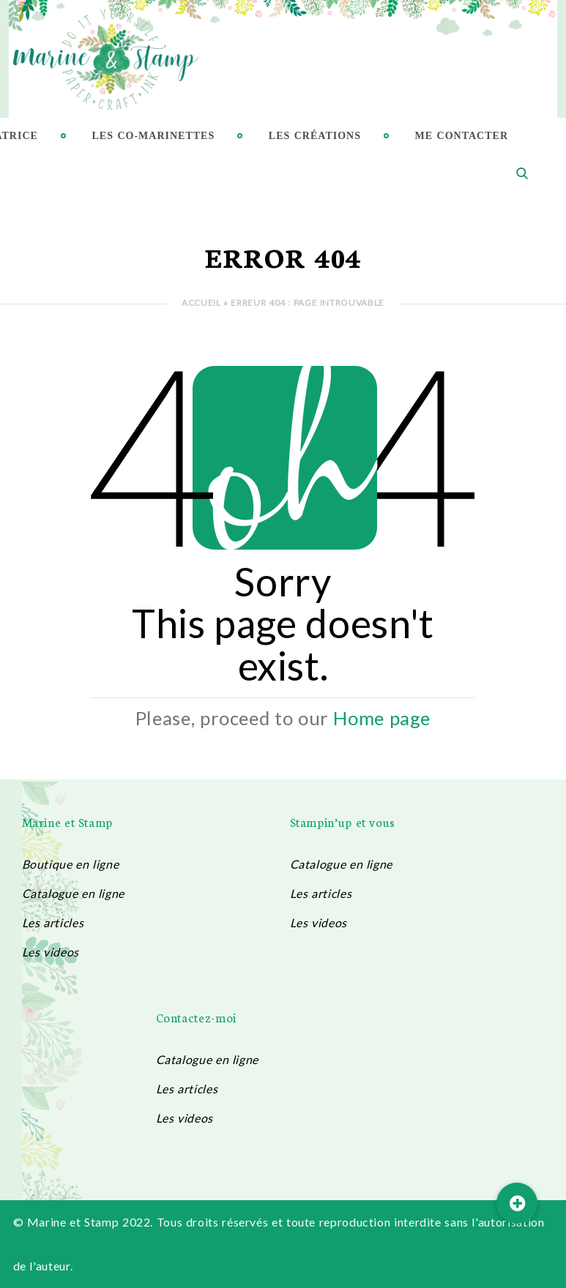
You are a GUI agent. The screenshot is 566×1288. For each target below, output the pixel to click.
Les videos (50, 952)
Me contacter (461, 135)
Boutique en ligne (70, 864)
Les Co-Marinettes (153, 135)
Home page (382, 718)
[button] (516, 1203)
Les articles (53, 922)
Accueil (201, 302)
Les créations (315, 135)
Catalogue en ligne (73, 893)
